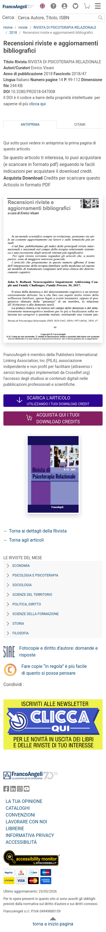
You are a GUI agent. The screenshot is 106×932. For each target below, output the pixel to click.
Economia (21, 566)
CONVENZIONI (20, 815)
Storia (18, 624)
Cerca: (8, 17)
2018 (13, 33)
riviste (22, 28)
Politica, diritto (26, 604)
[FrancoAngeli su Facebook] (6, 790)
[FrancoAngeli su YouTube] (26, 790)
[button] (41, 7)
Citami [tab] (79, 125)
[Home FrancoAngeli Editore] (18, 7)
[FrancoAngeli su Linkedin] (13, 790)
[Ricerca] (100, 18)
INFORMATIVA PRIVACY (30, 835)
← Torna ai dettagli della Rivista (35, 531)
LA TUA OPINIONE (24, 801)
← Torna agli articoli (23, 540)
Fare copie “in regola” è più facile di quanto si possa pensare (54, 670)
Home (7, 28)
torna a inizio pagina (53, 924)
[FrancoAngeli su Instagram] (20, 790)
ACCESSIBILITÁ (21, 842)
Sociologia (22, 585)
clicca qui (37, 104)
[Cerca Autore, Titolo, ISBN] (56, 18)
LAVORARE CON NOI (26, 821)
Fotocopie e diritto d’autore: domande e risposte (58, 651)
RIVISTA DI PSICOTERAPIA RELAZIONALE (64, 28)
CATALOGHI (18, 808)
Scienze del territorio (32, 595)
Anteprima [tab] (30, 125)
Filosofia (20, 633)
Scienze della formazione (35, 614)
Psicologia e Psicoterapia (35, 575)
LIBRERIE (15, 828)
